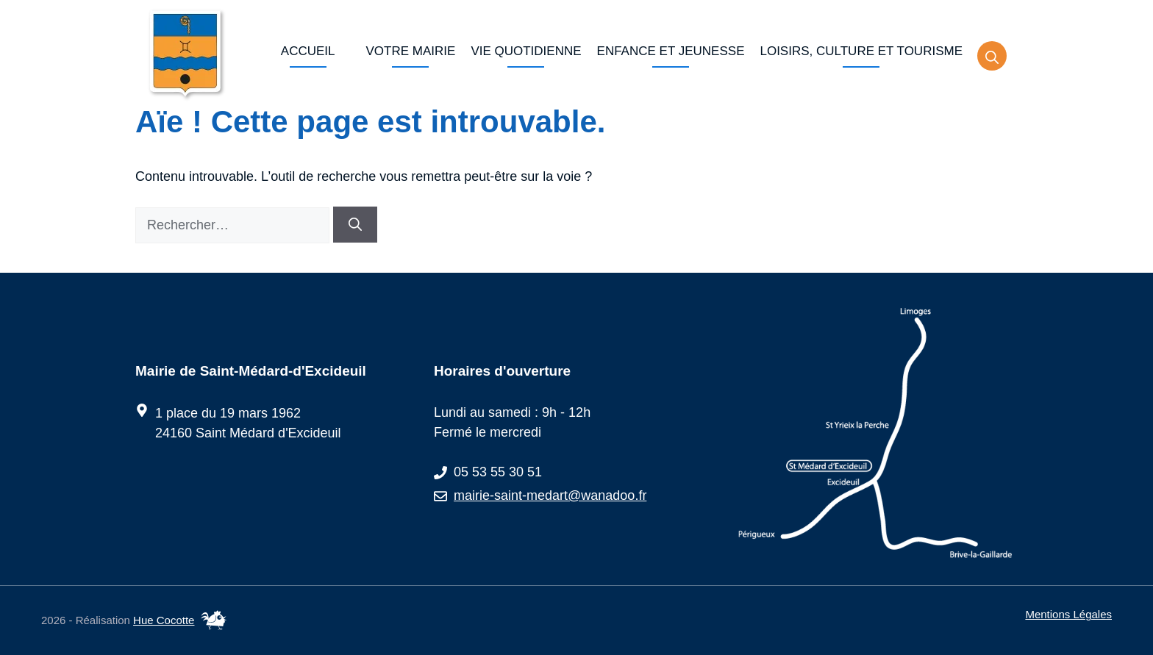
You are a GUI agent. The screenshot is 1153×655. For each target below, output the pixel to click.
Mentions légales (1068, 614)
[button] (992, 56)
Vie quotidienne (526, 51)
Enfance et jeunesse (671, 51)
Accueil (308, 51)
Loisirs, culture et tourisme (861, 51)
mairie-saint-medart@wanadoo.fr (550, 495)
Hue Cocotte (163, 620)
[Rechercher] (355, 225)
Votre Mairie (411, 51)
